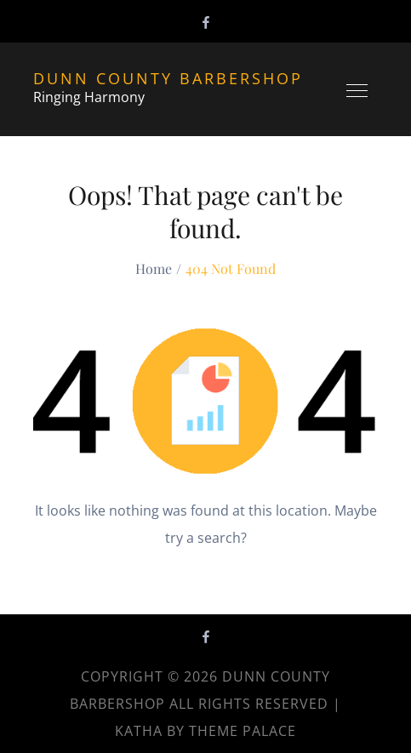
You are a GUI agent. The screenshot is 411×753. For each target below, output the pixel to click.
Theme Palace (242, 731)
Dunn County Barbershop (168, 78)
